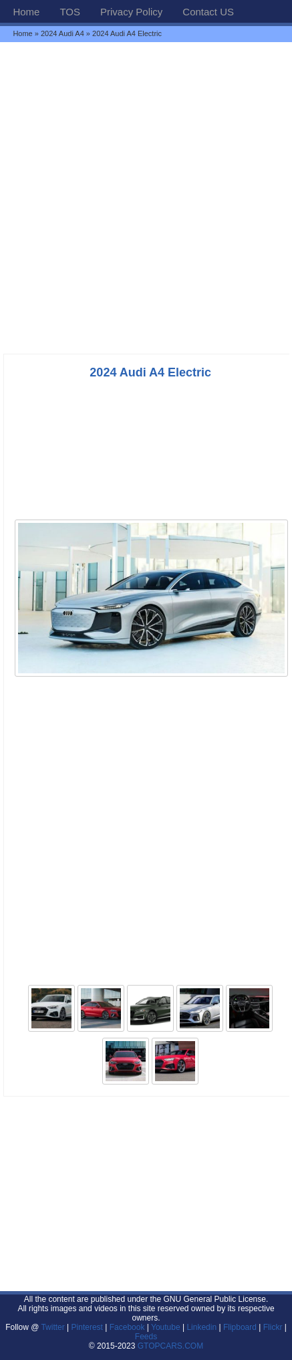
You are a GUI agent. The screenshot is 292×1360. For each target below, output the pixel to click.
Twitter (54, 1327)
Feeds (146, 1336)
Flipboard (240, 1327)
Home (26, 11)
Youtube (165, 1327)
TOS (69, 11)
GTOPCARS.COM (170, 1346)
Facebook (127, 1327)
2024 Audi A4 (62, 33)
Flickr (273, 1327)
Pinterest (87, 1327)
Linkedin (201, 1327)
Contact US (208, 11)
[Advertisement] (146, 197)
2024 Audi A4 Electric (150, 372)
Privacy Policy (131, 11)
